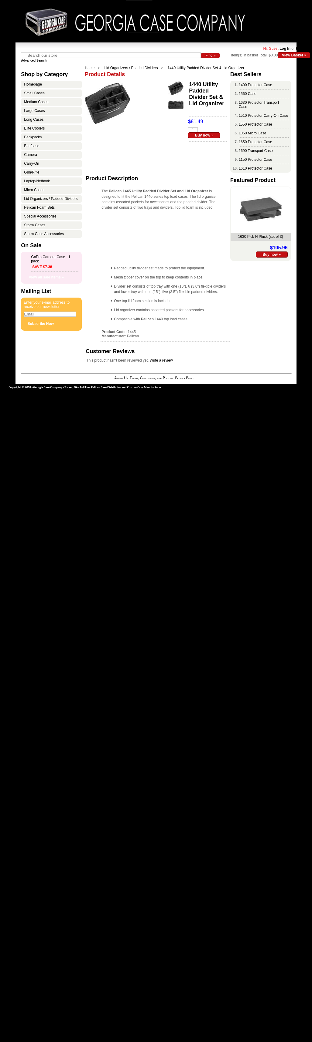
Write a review (161, 360)
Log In (284, 48)
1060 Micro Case (252, 133)
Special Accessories (40, 216)
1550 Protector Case (255, 124)
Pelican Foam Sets (39, 207)
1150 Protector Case (255, 159)
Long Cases (33, 119)
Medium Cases (36, 102)
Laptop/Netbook (37, 181)
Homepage (33, 84)
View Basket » (294, 55)
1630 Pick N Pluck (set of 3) (260, 236)
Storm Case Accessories (44, 234)
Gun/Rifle (31, 172)
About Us (121, 377)
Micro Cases (34, 190)
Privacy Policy (184, 377)
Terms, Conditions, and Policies (151, 377)
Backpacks (33, 137)
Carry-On (31, 163)
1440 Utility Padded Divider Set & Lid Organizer (205, 68)
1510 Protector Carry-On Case (263, 115)
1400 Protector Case (255, 85)
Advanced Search (33, 60)
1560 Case (247, 94)
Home (89, 68)
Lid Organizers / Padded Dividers (131, 68)
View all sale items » (46, 277)
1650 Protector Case (255, 142)
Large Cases (34, 111)
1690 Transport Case (256, 151)
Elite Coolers (34, 128)
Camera (30, 155)
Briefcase (31, 146)
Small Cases (34, 93)
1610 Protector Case (255, 168)
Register (303, 48)
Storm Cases (34, 225)
